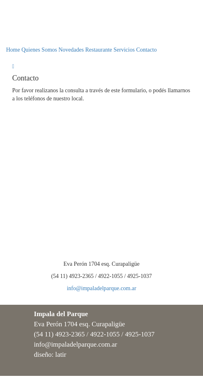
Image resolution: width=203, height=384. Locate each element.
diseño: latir (50, 354)
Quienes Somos (39, 50)
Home (13, 50)
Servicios (124, 50)
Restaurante (98, 50)
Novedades (71, 50)
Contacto (146, 50)
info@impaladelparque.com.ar (101, 288)
